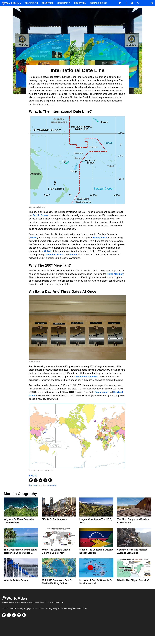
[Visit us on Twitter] (14, 615)
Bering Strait (100, 237)
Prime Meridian (115, 274)
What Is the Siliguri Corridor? (133, 580)
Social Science (98, 3)
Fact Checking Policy (49, 609)
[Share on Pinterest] (45, 480)
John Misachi (33, 485)
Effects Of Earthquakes (54, 519)
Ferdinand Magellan (86, 376)
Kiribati (47, 251)
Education (80, 3)
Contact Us (12, 609)
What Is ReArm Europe (16, 580)
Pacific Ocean (40, 215)
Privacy (20, 609)
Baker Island (101, 392)
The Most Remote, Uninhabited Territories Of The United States (20, 552)
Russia (33, 237)
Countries (47, 3)
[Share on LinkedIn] (50, 480)
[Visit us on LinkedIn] (24, 615)
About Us (36, 609)
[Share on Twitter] (40, 480)
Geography (52, 485)
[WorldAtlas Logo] (12, 3)
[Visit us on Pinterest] (19, 615)
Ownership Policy (79, 609)
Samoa (73, 254)
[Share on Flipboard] (31, 480)
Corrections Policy (65, 609)
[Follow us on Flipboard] (4, 615)
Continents (31, 3)
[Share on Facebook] (36, 480)
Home (4, 609)
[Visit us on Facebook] (9, 615)
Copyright (28, 609)
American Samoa (55, 254)
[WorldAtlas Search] (152, 3)
